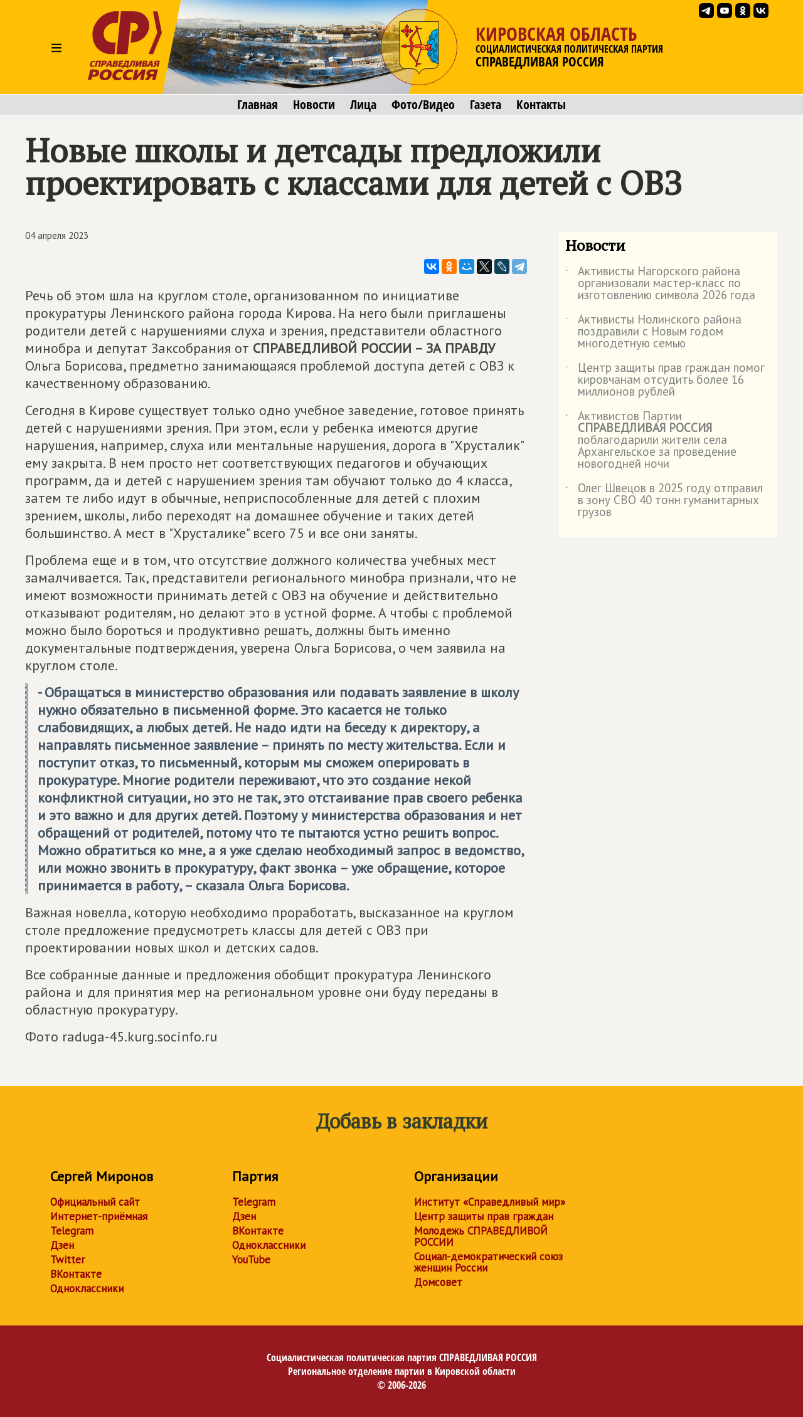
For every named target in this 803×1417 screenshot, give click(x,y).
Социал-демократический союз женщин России (488, 1262)
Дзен (62, 1245)
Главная (257, 105)
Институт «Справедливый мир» (489, 1202)
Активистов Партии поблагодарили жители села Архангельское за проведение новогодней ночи (651, 440)
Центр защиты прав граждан (483, 1216)
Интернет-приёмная (98, 1216)
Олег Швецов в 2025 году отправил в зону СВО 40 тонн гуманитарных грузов (664, 500)
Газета (485, 105)
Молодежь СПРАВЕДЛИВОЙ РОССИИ (481, 1236)
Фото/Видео (423, 105)
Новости (314, 105)
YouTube (251, 1259)
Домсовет (438, 1282)
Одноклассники (87, 1288)
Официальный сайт (95, 1202)
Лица (363, 105)
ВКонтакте (76, 1274)
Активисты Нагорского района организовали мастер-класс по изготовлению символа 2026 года (660, 283)
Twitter (67, 1259)
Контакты (541, 105)
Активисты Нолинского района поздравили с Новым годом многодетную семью (653, 331)
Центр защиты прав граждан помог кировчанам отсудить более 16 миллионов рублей (665, 380)
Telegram (71, 1230)
